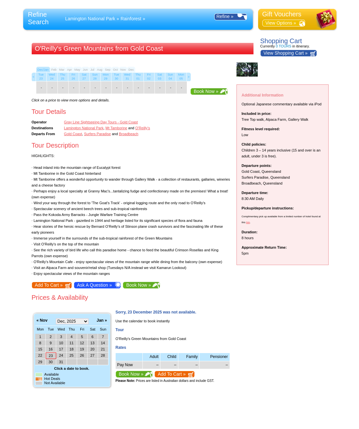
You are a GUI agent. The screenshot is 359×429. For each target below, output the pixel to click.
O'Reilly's (142, 128)
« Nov (42, 320)
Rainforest (131, 18)
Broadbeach (129, 134)
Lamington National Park (90, 18)
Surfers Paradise (97, 134)
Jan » (102, 320)
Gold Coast (73, 134)
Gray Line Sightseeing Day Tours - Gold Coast (101, 122)
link (248, 222)
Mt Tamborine (116, 128)
